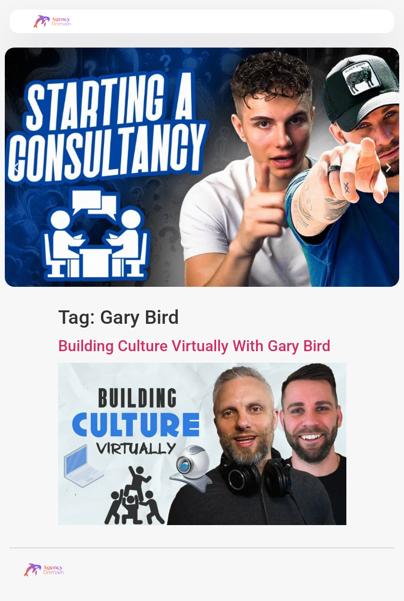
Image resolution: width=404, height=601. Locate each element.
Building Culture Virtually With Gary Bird (194, 346)
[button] (16, 167)
